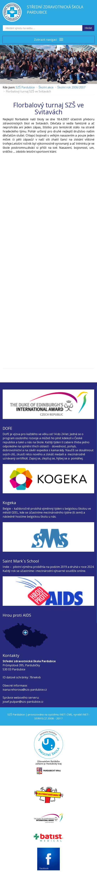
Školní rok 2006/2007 (71, 87)
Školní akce (46, 87)
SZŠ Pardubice (25, 87)
